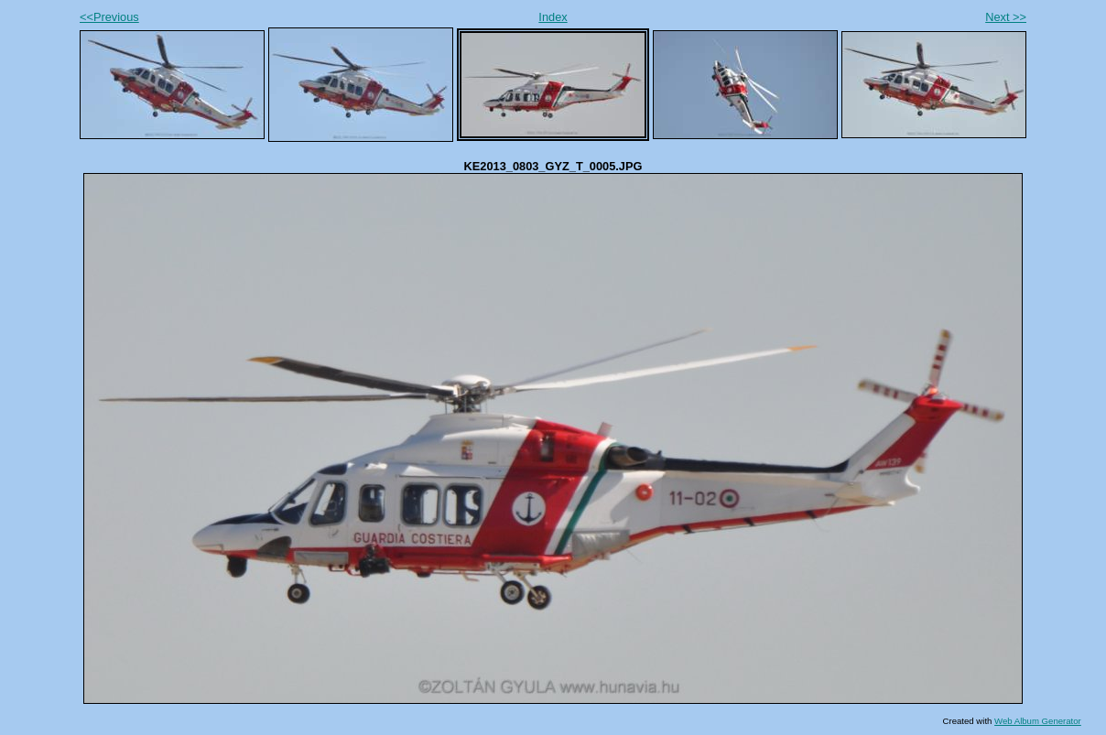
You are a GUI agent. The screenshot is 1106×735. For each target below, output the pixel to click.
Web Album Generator (1037, 721)
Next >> (1005, 17)
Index (552, 17)
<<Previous (109, 17)
